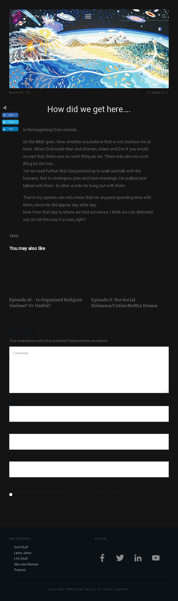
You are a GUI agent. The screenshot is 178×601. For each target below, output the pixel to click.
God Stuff (21, 547)
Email (14, 430)
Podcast (20, 570)
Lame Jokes (23, 553)
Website (15, 458)
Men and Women (26, 564)
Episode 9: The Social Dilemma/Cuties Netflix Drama (130, 285)
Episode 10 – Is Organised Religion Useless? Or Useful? (48, 285)
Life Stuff (21, 558)
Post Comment (148, 507)
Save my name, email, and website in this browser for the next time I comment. (70, 495)
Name (13, 402)
